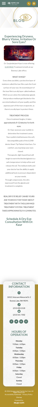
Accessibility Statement (13, 394)
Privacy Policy (27, 394)
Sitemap (19, 397)
